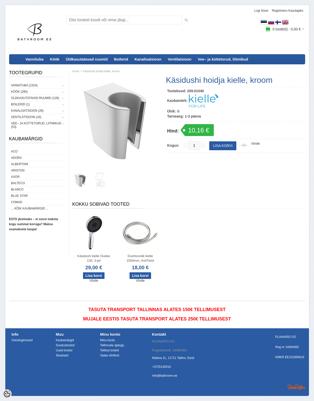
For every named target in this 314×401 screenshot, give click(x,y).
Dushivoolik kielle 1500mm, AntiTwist (140, 258)
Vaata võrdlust (109, 355)
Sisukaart (62, 355)
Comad (17, 202)
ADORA (16, 158)
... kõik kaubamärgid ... (29, 208)
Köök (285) (19, 91)
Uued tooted (64, 350)
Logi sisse (261, 10)
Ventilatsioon (179, 59)
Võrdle (255, 143)
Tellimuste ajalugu (112, 345)
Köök (54, 59)
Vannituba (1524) (24, 85)
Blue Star (19, 196)
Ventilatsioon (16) (26, 117)
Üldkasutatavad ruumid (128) (35, 98)
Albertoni (19, 164)
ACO (14, 151)
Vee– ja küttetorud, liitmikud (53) (36, 125)
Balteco (18, 183)
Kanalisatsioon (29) (27, 110)
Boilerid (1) (20, 104)
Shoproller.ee (296, 387)
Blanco (17, 189)
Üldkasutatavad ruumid (87, 59)
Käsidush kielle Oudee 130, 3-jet (93, 258)
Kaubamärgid (65, 340)
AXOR (15, 177)
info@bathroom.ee (164, 375)
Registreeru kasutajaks (287, 10)
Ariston (18, 170)
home (75, 71)
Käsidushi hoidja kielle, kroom (101, 71)
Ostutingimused (22, 340)
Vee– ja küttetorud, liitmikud (223, 59)
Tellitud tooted (109, 350)
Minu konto (107, 340)
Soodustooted (65, 345)
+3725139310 (161, 367)
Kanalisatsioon (147, 59)
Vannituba (35, 59)
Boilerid (121, 59)
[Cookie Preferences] (7, 393)
